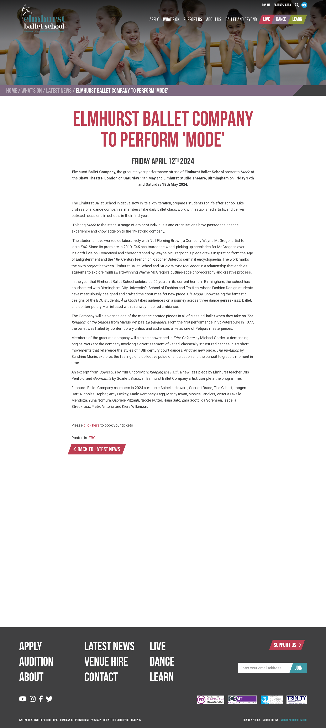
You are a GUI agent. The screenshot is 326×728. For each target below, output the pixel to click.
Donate (266, 5)
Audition (36, 661)
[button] (154, 19)
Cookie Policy (270, 720)
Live (158, 646)
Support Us (287, 644)
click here (92, 425)
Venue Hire (106, 661)
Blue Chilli (300, 720)
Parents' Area (282, 5)
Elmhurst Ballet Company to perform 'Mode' (122, 90)
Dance (162, 661)
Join (299, 668)
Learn (162, 677)
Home (11, 90)
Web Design (287, 720)
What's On (31, 90)
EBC (92, 438)
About (31, 677)
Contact (101, 677)
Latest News (59, 90)
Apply (30, 646)
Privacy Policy (251, 720)
